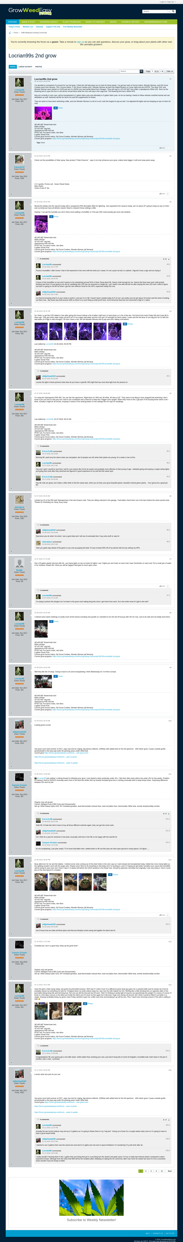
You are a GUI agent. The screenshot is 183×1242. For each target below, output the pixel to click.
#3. (168, 264)
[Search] (156, 11)
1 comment (44, 371)
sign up (80, 42)
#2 (170, 156)
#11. (168, 819)
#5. (168, 451)
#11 (170, 774)
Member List (28, 27)
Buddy (19, 570)
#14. (168, 1051)
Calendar (39, 27)
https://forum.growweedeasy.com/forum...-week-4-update (56, 763)
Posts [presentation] (12, 67)
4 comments (44, 813)
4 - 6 (165, 259)
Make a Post (28, 22)
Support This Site (53, 27)
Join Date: (15, 99)
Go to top (170, 1233)
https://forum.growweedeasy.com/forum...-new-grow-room (66, 753)
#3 (170, 202)
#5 (170, 393)
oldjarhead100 (49, 292)
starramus (19, 507)
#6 (170, 496)
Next (170, 1171)
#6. (168, 530)
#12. (168, 924)
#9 (170, 668)
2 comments (44, 525)
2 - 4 (165, 813)
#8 (170, 613)
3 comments (44, 446)
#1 (170, 79)
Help (148, 1233)
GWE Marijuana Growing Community (34, 33)
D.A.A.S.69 (47, 451)
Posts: (17, 101)
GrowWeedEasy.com (155, 22)
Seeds (113, 22)
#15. (168, 1125)
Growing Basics (49, 22)
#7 (170, 559)
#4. (168, 376)
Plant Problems (72, 22)
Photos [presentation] (38, 67)
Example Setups (131, 22)
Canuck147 (19, 167)
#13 (170, 942)
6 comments (44, 259)
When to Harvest (95, 22)
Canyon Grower (19, 785)
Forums (12, 22)
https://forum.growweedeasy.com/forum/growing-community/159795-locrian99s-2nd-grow (86, 139)
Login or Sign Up (168, 2)
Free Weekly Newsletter (72, 27)
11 (162, 1171)
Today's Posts (14, 27)
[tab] (13, 67)
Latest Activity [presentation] (25, 67)
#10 (170, 721)
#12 (170, 860)
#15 (170, 1070)
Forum (16, 33)
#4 (170, 311)
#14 (170, 985)
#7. (168, 595)
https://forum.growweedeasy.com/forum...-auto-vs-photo (55, 757)
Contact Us (158, 1233)
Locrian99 (19, 90)
